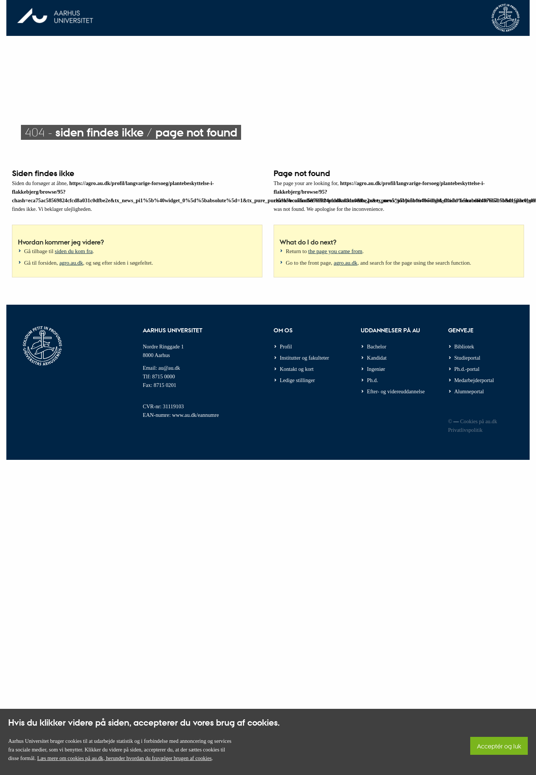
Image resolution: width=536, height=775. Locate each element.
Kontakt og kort (297, 369)
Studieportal (467, 358)
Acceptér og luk (499, 746)
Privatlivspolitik (465, 430)
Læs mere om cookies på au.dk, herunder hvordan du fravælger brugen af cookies (124, 758)
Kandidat (376, 358)
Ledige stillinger (297, 380)
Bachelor (376, 347)
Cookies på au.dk (478, 421)
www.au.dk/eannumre (195, 415)
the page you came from (335, 251)
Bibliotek (464, 347)
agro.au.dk (71, 263)
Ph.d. (372, 380)
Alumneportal (469, 391)
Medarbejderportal (474, 380)
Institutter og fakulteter (304, 358)
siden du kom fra (74, 251)
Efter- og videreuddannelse (396, 391)
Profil (286, 347)
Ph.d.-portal (467, 369)
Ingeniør (376, 369)
